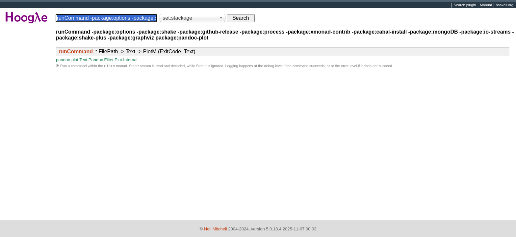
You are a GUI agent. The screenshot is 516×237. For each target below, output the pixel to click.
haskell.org (504, 5)
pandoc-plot (67, 59)
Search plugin (465, 5)
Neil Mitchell (215, 228)
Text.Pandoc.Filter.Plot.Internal (108, 59)
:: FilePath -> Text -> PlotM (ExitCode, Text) (127, 51)
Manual (486, 5)
